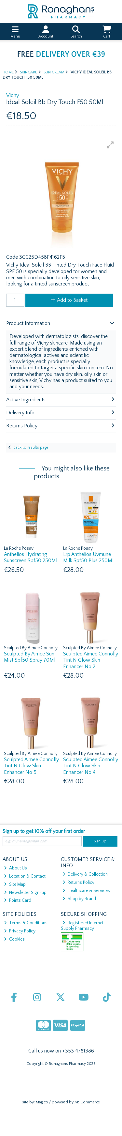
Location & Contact (25, 876)
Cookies (14, 939)
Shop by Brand (79, 898)
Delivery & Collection (85, 874)
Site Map (15, 884)
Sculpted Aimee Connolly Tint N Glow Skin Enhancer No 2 (90, 660)
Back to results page (30, 447)
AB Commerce (87, 1102)
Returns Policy (78, 882)
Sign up (100, 841)
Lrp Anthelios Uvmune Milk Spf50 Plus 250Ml (88, 557)
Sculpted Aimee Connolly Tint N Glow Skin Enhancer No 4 (90, 766)
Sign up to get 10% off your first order (44, 831)
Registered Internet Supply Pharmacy (82, 925)
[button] (110, 145)
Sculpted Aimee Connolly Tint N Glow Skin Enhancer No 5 (31, 766)
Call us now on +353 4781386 (61, 1051)
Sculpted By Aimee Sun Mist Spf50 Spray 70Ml (29, 657)
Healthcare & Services (86, 890)
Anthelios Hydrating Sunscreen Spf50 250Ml (30, 557)
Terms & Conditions (25, 923)
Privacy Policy (19, 931)
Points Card (17, 900)
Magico (42, 1102)
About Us (15, 868)
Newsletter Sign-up (25, 892)
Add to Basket (69, 300)
